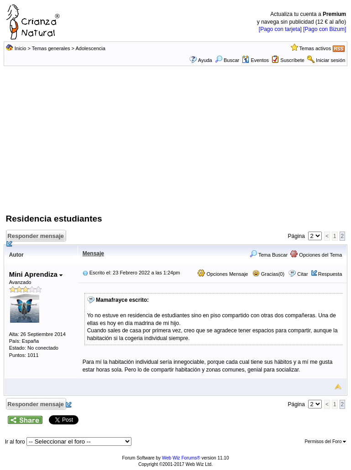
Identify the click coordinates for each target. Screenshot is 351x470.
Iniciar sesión (330, 60)
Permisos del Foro (325, 441)
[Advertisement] (176, 144)
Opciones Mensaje (223, 274)
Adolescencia (90, 48)
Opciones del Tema (316, 255)
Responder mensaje (36, 237)
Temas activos (315, 48)
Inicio (20, 48)
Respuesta (330, 274)
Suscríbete (292, 60)
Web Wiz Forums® (181, 457)
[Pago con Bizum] (324, 29)
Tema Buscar (269, 255)
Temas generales (51, 48)
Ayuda (205, 60)
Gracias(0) (268, 274)
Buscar (227, 60)
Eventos (255, 60)
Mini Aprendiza (36, 274)
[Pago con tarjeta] (280, 29)
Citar (302, 274)
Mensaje (93, 253)
